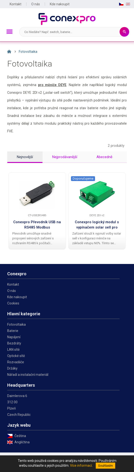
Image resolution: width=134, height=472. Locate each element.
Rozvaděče (15, 362)
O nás (35, 4)
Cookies (13, 303)
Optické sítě (16, 356)
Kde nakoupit (60, 4)
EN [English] (128, 4)
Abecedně (104, 157)
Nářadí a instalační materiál (27, 375)
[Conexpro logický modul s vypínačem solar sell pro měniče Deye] (97, 194)
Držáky (12, 368)
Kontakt (15, 4)
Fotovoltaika (16, 324)
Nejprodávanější (64, 157)
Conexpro (67, 19)
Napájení (13, 337)
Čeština (20, 436)
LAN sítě (13, 349)
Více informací (81, 465)
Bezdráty (14, 343)
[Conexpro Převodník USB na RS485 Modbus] (37, 194)
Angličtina (22, 442)
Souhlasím (105, 465)
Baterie (12, 331)
